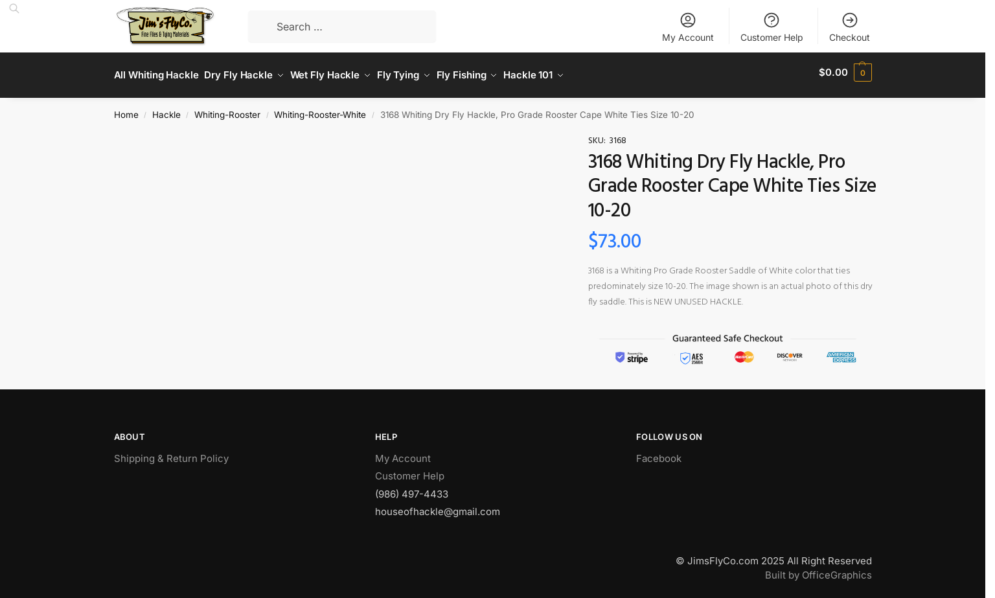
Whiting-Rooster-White (320, 109)
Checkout (849, 27)
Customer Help (771, 27)
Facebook (658, 452)
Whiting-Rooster (227, 109)
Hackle (166, 109)
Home (126, 109)
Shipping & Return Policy (171, 452)
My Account (688, 27)
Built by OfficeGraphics (818, 570)
